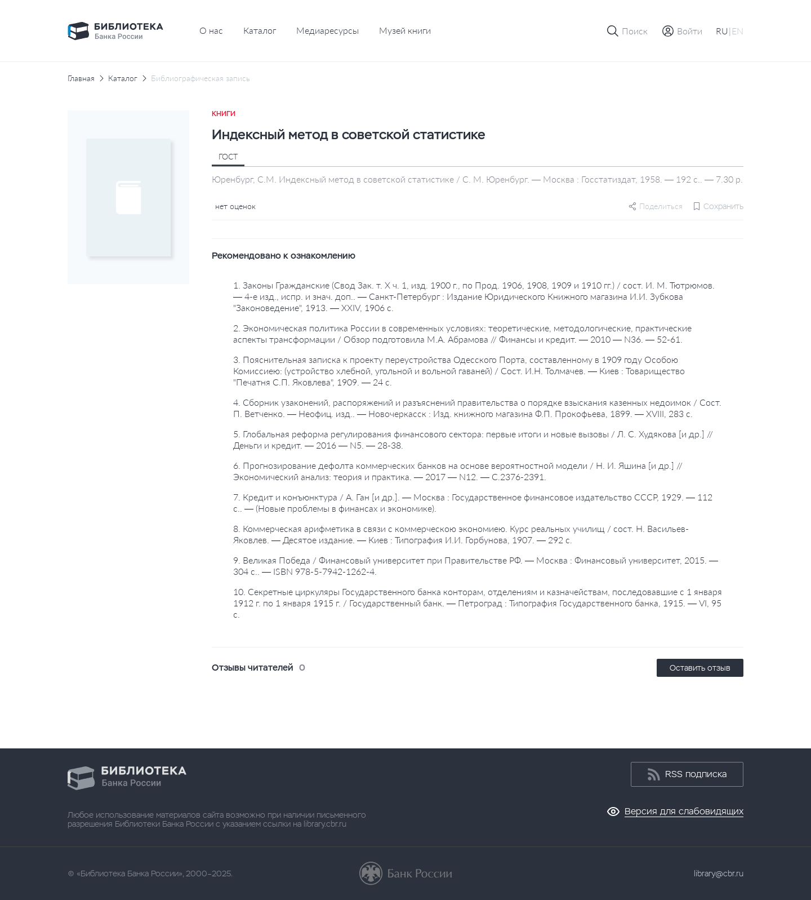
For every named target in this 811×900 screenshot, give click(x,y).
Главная (81, 78)
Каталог (259, 30)
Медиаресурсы (327, 30)
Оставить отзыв (700, 668)
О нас (211, 30)
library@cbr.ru (718, 873)
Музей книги (405, 30)
